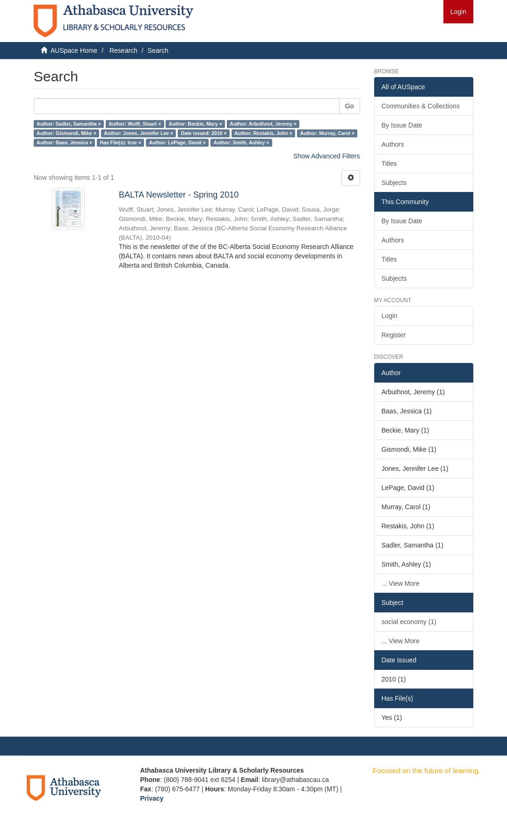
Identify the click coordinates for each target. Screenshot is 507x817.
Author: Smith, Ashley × (241, 142)
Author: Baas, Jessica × (64, 142)
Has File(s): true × (120, 142)
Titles (389, 163)
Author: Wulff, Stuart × (135, 124)
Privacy (152, 798)
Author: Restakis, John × (263, 133)
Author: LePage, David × (177, 142)
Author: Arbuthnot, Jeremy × (263, 124)
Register (394, 335)
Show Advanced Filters (326, 156)
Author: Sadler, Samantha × (68, 124)
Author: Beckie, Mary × (195, 124)
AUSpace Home (74, 50)
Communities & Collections (421, 106)
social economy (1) (409, 621)
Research (123, 50)
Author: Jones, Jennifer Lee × (138, 133)
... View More (401, 583)
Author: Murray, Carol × (327, 133)
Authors (393, 144)
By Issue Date (402, 125)
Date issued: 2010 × (204, 133)
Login (390, 316)
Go (349, 106)
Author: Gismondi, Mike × (66, 133)
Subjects (394, 182)
